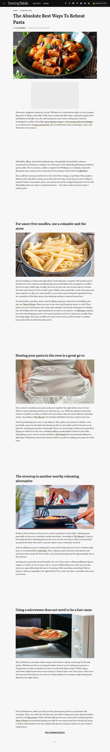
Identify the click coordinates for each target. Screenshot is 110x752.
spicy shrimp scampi (54, 121)
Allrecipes (81, 310)
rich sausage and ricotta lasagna (79, 121)
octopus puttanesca (40, 124)
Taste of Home (29, 304)
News (46, 3)
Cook (15, 10)
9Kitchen (83, 170)
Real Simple (61, 434)
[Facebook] (66, 3)
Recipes (37, 3)
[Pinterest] (77, 3)
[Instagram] (85, 3)
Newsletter (99, 3)
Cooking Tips (26, 10)
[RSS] (89, 3)
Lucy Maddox (20, 27)
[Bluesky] (81, 3)
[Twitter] (69, 3)
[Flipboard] (73, 3)
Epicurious (32, 717)
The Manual (39, 417)
